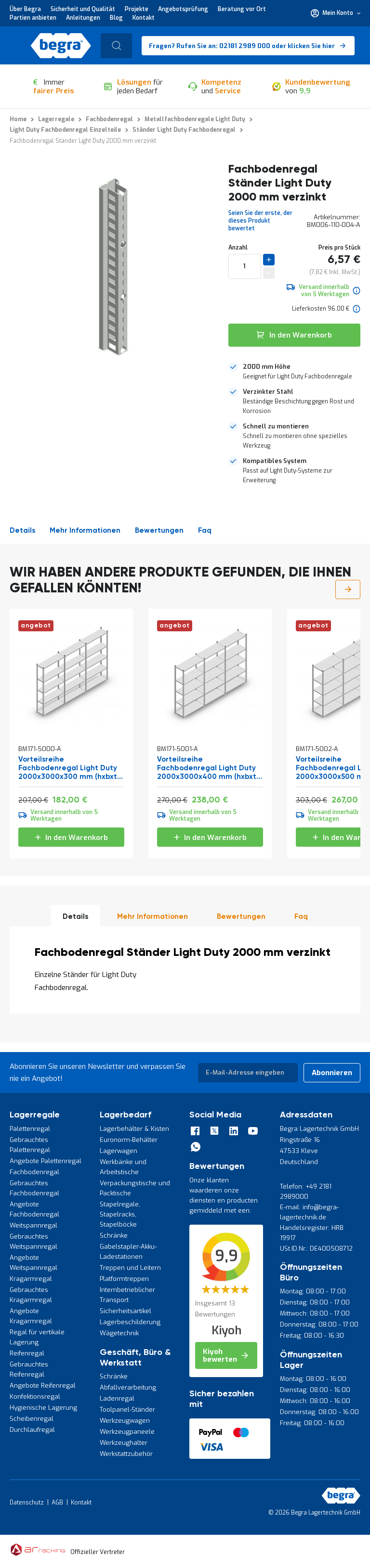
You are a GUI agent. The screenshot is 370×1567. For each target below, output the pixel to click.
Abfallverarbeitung (128, 1387)
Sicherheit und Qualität (83, 9)
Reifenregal (27, 1353)
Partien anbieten (33, 18)
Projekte (136, 9)
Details (22, 530)
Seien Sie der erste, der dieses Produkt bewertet (260, 220)
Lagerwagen (118, 1151)
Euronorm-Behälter (129, 1140)
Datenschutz (27, 1502)
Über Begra (25, 9)
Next (347, 589)
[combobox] (116, 45)
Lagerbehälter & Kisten (134, 1129)
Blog (116, 18)
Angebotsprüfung (183, 9)
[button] (335, 13)
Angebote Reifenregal (43, 1385)
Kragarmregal (31, 1279)
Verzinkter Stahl (268, 392)
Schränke (114, 1235)
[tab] (294, 371)
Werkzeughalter (123, 1443)
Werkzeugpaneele (127, 1432)
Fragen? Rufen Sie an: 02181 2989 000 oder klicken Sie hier (242, 46)
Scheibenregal (31, 1419)
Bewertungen (159, 530)
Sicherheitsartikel (125, 1311)
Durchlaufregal (32, 1430)
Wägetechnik (119, 1333)
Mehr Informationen (85, 530)
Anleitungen (83, 18)
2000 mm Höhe (267, 367)
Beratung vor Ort (242, 9)
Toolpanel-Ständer (127, 1409)
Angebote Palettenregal (45, 1161)
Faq (204, 530)
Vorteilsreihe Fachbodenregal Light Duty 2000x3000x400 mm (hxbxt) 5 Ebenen (208, 769)
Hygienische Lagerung (43, 1408)
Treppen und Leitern (130, 1268)
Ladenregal (117, 1398)
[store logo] (61, 45)
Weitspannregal (33, 1225)
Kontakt (143, 18)
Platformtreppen (124, 1279)
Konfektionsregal (35, 1396)
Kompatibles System (274, 461)
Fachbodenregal (34, 1172)
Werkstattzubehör (126, 1454)
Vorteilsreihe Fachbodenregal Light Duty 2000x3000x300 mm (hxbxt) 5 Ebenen (68, 769)
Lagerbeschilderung (130, 1322)
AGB (57, 1502)
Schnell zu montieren (276, 426)
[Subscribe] (332, 1072)
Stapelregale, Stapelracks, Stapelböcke (120, 1214)
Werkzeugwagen (125, 1421)
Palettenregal (30, 1129)
